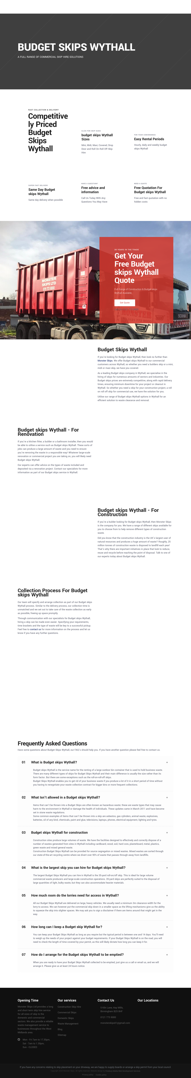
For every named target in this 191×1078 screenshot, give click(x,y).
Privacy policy (87, 1074)
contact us (35, 629)
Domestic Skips (66, 1018)
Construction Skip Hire (69, 1006)
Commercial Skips (67, 1012)
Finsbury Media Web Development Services (122, 1071)
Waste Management (68, 1023)
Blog (60, 1029)
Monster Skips (105, 360)
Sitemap (62, 1035)
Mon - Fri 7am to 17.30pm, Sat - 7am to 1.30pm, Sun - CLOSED (36, 1043)
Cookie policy (101, 1075)
